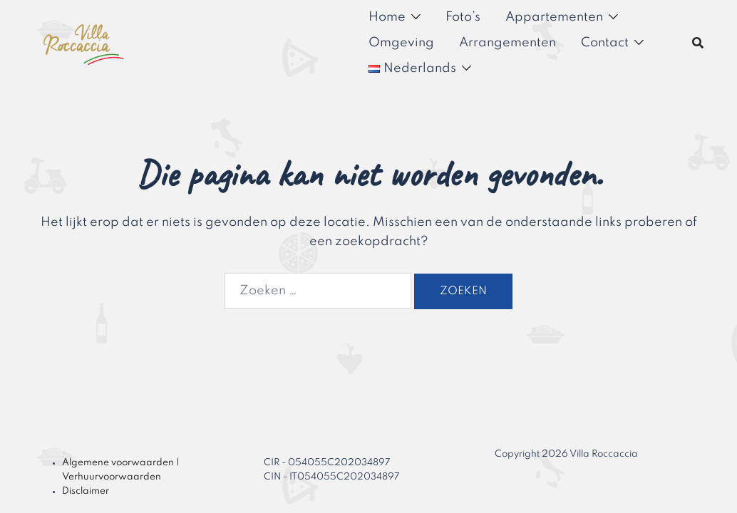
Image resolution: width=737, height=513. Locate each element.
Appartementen (554, 17)
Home (387, 17)
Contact (605, 42)
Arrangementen (507, 42)
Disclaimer (85, 491)
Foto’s (462, 17)
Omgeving (401, 42)
